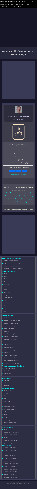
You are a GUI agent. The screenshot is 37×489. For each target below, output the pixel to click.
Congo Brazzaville (8, 295)
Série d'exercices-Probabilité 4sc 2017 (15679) (18, 199)
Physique (6, 393)
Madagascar (7, 303)
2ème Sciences (8, 344)
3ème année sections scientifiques (13, 266)
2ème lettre (7, 352)
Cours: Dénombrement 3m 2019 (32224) (18, 193)
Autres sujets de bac (9, 474)
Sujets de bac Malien (9, 466)
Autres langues (8, 420)
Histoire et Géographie (10, 409)
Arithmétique (7, 385)
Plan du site (23, 482)
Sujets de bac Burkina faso (11, 471)
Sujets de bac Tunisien (10, 447)
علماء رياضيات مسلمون (9, 442)
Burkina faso (7, 292)
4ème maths (7, 317)
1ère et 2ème (7, 371)
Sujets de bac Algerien (10, 450)
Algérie (5, 276)
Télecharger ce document (18, 174)
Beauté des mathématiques (11, 440)
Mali (5, 281)
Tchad (5, 308)
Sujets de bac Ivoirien (9, 461)
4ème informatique (9, 328)
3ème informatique (9, 342)
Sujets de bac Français (9, 455)
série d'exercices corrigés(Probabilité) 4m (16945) (18, 196)
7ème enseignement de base (11, 363)
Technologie (7, 401)
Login (33, 1)
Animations (7, 437)
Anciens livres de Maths (10, 422)
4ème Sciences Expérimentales (12, 320)
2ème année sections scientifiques (13, 263)
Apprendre (6, 429)
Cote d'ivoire (7, 284)
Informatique (7, 404)
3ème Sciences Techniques (11, 336)
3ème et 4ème (7, 373)
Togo (5, 311)
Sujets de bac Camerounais (11, 463)
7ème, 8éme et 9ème (9, 368)
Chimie (5, 396)
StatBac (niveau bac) (9, 383)
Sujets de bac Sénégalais (10, 469)
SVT (5, 398)
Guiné (5, 300)
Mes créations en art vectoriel (11, 432)
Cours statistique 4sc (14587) (18, 202)
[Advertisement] (18, 27)
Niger (5, 305)
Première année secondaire (11, 260)
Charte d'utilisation (15, 482)
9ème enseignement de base (11, 358)
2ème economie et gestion (11, 350)
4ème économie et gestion (11, 325)
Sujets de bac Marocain (10, 453)
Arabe (5, 412)
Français (6, 417)
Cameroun (6, 287)
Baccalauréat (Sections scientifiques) (13, 268)
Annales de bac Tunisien (10, 477)
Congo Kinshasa (8, 297)
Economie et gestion (9, 406)
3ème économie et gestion (11, 339)
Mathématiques (8, 390)
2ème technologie (8, 347)
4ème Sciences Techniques (11, 323)
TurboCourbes (7, 380)
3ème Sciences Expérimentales (12, 334)
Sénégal (6, 289)
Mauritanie (6, 279)
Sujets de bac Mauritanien (10, 458)
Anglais (6, 414)
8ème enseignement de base (11, 360)
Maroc (5, 273)
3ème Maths (7, 331)
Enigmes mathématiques (10, 434)
